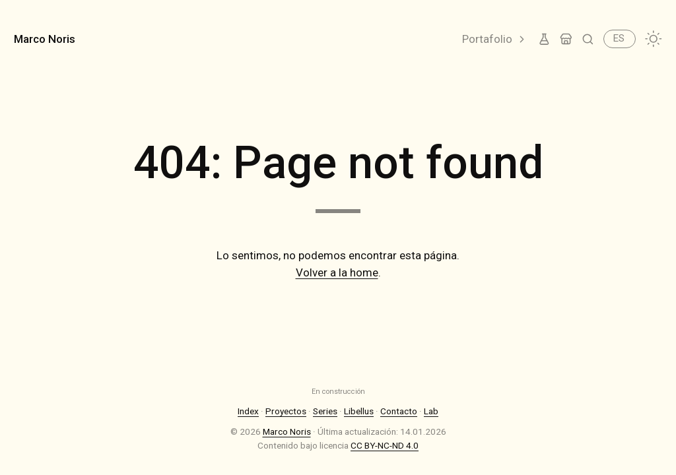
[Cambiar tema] (653, 39)
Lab (431, 411)
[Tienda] (566, 39)
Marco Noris (44, 39)
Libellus (359, 411)
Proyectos (285, 411)
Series (325, 411)
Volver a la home (337, 272)
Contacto (398, 411)
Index (248, 411)
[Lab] (544, 39)
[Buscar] (588, 39)
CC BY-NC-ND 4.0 (385, 445)
